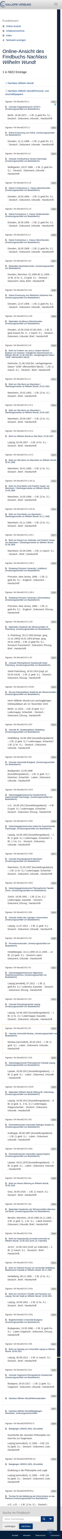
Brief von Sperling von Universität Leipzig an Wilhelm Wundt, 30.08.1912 (30, 1350)
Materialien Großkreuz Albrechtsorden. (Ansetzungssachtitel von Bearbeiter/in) (24, 322)
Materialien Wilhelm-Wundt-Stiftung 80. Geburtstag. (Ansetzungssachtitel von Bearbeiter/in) (29, 1093)
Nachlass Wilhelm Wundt (19, 83)
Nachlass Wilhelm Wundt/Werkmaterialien (25, 1398)
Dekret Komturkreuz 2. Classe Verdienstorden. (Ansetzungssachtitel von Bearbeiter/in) (27, 215)
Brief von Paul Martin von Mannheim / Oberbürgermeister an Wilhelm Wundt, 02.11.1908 (27, 515)
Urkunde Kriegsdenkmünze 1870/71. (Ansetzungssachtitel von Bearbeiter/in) (23, 108)
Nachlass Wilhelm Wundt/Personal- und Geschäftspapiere (29, 7)
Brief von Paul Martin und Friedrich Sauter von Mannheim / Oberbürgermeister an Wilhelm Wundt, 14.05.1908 (27, 488)
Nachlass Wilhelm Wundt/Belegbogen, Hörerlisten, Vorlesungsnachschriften (23, 1412)
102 (25, 1517)
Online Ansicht (11, 26)
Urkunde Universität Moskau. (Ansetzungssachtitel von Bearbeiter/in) (31, 1034)
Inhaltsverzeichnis (13, 31)
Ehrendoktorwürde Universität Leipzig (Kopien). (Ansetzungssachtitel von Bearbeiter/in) (27, 1155)
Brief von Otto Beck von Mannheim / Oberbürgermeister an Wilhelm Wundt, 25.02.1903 (27, 385)
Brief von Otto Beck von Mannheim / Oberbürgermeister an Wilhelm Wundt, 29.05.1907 (27, 411)
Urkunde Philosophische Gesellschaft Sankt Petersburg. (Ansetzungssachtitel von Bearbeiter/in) (27, 664)
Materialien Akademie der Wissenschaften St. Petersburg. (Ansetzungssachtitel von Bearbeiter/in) (27, 628)
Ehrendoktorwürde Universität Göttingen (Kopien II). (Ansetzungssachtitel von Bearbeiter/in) (29, 1126)
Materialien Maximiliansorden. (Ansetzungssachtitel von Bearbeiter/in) (29, 267)
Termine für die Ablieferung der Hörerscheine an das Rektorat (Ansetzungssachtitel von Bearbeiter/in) (30, 1497)
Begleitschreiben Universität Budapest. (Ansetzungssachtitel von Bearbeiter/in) (24, 1321)
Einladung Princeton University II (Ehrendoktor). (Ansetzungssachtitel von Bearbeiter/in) (28, 598)
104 (41, 1517)
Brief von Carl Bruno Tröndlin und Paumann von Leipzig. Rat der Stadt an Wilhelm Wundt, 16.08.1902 (28, 1295)
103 (33, 1517)
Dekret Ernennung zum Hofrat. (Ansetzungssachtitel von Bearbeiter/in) (30, 134)
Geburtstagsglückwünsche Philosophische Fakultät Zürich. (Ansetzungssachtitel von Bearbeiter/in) (29, 889)
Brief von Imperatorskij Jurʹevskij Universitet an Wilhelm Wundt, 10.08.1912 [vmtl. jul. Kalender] (27, 1240)
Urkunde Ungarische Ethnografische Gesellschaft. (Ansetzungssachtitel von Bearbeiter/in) (29, 1376)
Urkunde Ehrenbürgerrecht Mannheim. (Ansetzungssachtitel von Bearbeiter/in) (24, 860)
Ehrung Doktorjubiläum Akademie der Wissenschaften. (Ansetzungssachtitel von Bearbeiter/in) (31, 693)
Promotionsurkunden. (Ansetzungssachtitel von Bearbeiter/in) (27, 944)
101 (17, 1517)
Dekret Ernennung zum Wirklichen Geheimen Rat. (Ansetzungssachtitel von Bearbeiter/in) (29, 296)
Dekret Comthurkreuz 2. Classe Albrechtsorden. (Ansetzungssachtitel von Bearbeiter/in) (28, 189)
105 (49, 1517)
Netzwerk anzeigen (14, 40)
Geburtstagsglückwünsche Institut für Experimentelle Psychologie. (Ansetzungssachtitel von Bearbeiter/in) (30, 827)
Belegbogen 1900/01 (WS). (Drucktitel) (24, 1429)
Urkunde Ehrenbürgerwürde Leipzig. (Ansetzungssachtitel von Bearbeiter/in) (23, 1005)
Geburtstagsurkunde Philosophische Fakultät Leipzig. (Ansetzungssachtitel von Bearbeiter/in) (30, 1064)
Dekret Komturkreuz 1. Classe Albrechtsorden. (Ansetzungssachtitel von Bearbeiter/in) (27, 241)
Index (7, 35)
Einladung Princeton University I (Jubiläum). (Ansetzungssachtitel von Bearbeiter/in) (26, 569)
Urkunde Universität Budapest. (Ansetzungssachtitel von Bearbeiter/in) (30, 763)
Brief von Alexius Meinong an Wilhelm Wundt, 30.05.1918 (27, 1184)
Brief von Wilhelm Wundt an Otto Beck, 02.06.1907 (29, 436)
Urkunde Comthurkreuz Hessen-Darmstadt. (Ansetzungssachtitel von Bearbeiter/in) (26, 160)
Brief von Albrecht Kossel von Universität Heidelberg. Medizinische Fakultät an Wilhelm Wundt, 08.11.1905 (30, 1269)
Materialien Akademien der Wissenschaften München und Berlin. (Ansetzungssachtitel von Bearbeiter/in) (30, 1210)
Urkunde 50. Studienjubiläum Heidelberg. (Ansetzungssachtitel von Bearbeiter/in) (25, 730)
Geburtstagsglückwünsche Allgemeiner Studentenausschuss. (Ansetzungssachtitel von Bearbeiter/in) (26, 975)
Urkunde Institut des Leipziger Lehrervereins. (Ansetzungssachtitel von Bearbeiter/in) (26, 918)
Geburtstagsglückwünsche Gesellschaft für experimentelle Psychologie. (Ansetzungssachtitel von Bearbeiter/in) (28, 797)
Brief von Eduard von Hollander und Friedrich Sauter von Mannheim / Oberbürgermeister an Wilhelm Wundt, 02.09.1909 (30, 542)
